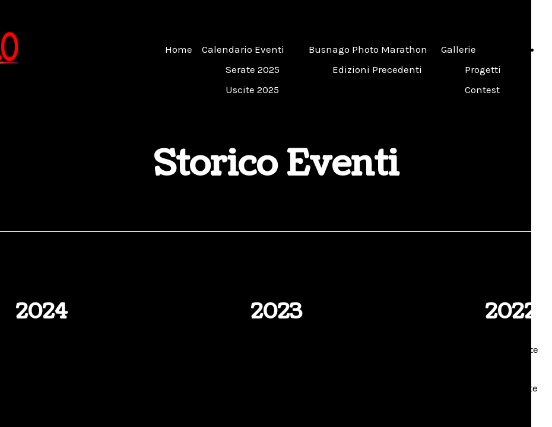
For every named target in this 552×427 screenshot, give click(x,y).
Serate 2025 (253, 69)
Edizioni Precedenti (377, 69)
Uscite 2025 (252, 89)
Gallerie (458, 49)
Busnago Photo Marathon (368, 49)
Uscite (54, 388)
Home (178, 49)
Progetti (483, 69)
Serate (54, 349)
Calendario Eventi (243, 49)
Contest (482, 89)
